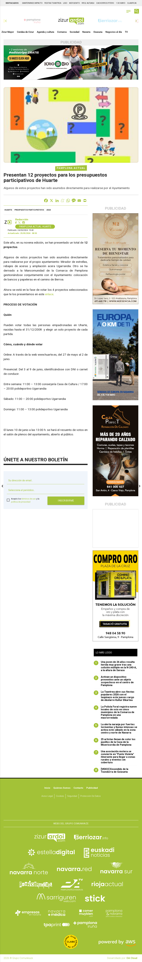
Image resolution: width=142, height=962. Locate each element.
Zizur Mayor (8, 32)
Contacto (78, 788)
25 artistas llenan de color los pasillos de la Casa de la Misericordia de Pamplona (114, 742)
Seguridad (72, 796)
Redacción (21, 219)
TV (126, 32)
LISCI (65, 3)
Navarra (86, 32)
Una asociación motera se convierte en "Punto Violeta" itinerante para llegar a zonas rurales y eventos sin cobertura (114, 757)
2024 (48, 210)
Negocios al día (113, 32)
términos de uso (28, 499)
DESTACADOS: (12, 3)
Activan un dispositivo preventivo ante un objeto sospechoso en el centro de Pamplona (114, 681)
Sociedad (74, 32)
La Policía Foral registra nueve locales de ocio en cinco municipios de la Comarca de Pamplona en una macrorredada (115, 712)
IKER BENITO (74, 3)
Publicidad (92, 788)
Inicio (47, 788)
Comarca (62, 32)
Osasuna (97, 32)
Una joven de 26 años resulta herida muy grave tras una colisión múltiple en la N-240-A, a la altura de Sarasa (115, 666)
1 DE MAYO (120, 3)
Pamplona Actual (71, 168)
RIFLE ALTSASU (88, 3)
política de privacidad (20, 502)
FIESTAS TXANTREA (52, 3)
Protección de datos (90, 796)
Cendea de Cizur (25, 32)
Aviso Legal (47, 796)
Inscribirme (66, 500)
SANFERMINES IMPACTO (32, 3)
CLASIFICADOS (133, 3)
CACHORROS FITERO (105, 3)
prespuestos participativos (29, 210)
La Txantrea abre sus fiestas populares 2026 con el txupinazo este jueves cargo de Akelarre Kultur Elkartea (114, 696)
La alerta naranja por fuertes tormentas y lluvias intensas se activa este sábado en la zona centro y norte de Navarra (115, 728)
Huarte (8, 210)
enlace (49, 294)
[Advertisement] (115, 528)
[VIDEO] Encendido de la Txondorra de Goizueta (111, 770)
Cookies (60, 796)
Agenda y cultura (45, 32)
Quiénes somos (61, 788)
